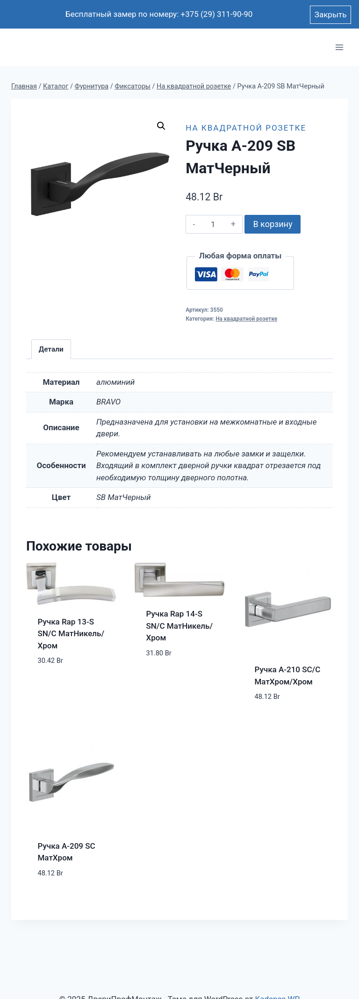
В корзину (272, 224)
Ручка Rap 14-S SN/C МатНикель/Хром (179, 625)
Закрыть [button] (331, 14)
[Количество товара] (213, 224)
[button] (161, 126)
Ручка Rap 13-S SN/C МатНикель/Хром (71, 633)
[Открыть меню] (339, 47)
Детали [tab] (51, 349)
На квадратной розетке (246, 127)
